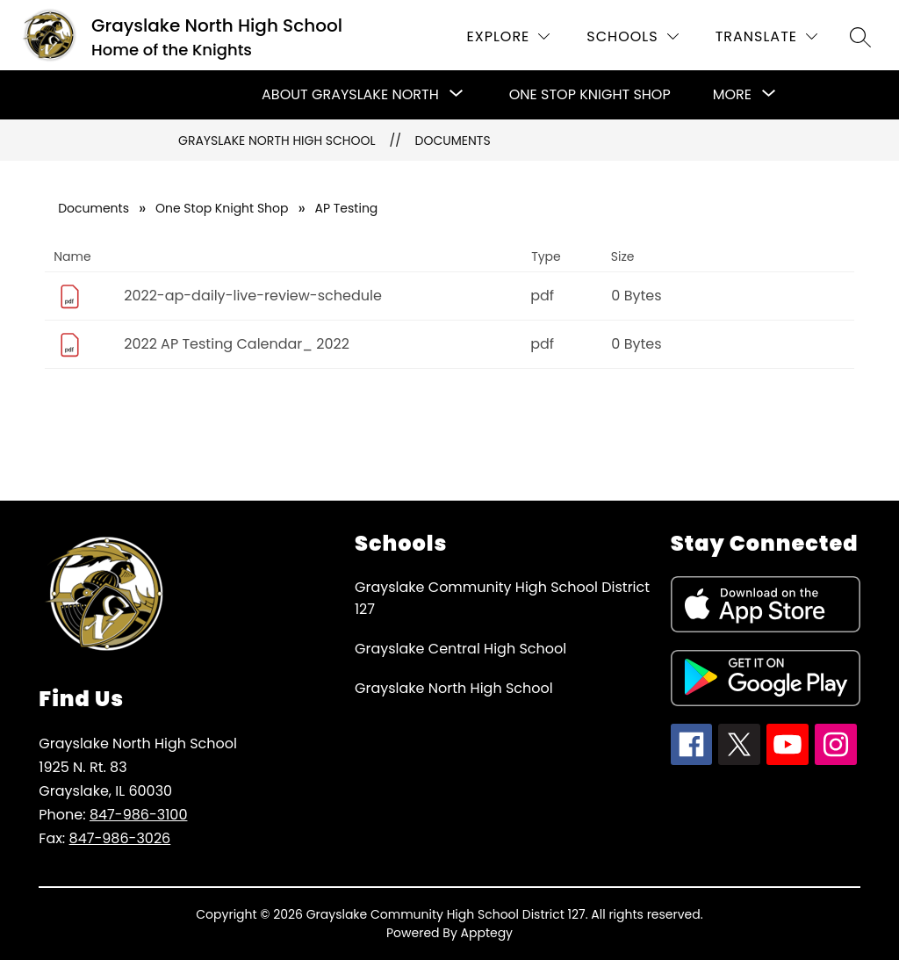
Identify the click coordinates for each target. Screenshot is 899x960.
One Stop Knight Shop (590, 94)
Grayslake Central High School (460, 649)
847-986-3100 (139, 815)
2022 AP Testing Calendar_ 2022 (236, 344)
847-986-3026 (120, 838)
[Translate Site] (766, 36)
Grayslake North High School (277, 140)
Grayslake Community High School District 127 (502, 598)
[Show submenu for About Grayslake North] (350, 94)
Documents (453, 140)
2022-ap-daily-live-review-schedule (253, 295)
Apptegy (487, 933)
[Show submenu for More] (732, 94)
